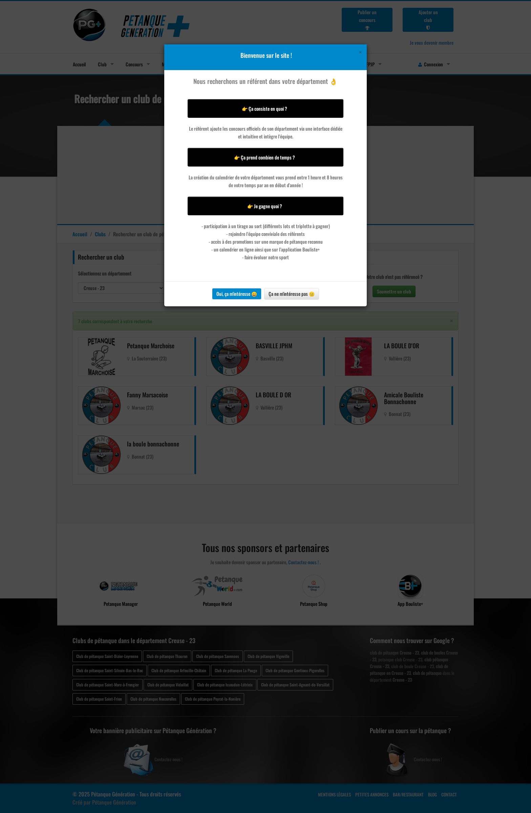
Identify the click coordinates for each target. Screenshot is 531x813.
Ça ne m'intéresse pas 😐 (292, 293)
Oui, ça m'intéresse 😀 (236, 293)
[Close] (360, 52)
